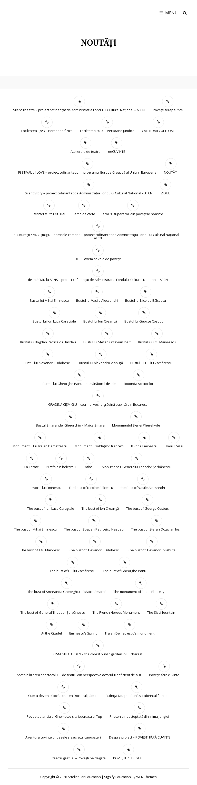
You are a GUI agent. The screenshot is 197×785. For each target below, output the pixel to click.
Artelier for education (84, 776)
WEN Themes (146, 776)
